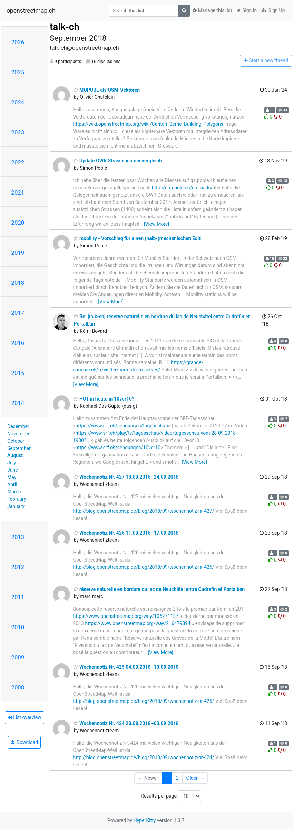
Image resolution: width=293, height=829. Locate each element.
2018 (18, 282)
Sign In (247, 10)
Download (24, 742)
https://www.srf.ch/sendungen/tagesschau (122, 425)
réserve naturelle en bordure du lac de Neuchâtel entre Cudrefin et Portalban (159, 589)
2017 (18, 312)
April (12, 484)
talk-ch (64, 26)
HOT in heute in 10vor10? (104, 399)
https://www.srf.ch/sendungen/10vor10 (118, 447)
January (16, 506)
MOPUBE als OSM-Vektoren (107, 90)
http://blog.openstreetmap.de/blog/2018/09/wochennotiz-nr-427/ (143, 511)
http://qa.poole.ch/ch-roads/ (182, 187)
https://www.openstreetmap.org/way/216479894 (138, 623)
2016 (18, 342)
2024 (18, 102)
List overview (24, 717)
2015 (18, 372)
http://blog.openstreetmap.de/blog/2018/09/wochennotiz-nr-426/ (143, 567)
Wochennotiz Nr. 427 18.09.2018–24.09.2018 (126, 477)
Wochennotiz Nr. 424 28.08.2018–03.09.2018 (126, 723)
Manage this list (212, 10)
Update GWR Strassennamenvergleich (118, 160)
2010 (18, 627)
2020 (18, 222)
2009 (18, 657)
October (15, 441)
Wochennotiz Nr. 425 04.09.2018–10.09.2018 (126, 667)
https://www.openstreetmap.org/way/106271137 (125, 616)
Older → (195, 778)
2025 (18, 72)
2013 (18, 537)
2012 (18, 567)
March (14, 491)
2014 (18, 402)
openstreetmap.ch (31, 10)
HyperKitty (145, 820)
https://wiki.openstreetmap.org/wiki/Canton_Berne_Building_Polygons (148, 124)
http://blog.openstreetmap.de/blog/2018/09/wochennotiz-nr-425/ (143, 701)
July (11, 462)
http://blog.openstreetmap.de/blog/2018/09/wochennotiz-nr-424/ (143, 757)
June (12, 470)
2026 (18, 42)
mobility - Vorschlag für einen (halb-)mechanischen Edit (137, 238)
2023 (18, 132)
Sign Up (273, 10)
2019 (18, 252)
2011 (18, 597)
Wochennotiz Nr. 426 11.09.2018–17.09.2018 (126, 533)
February (16, 499)
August (15, 455)
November (18, 433)
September (19, 448)
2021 (18, 192)
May (11, 477)
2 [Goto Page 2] (177, 778)
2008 (18, 687)
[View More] (156, 224)
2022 (18, 162)
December (18, 426)
